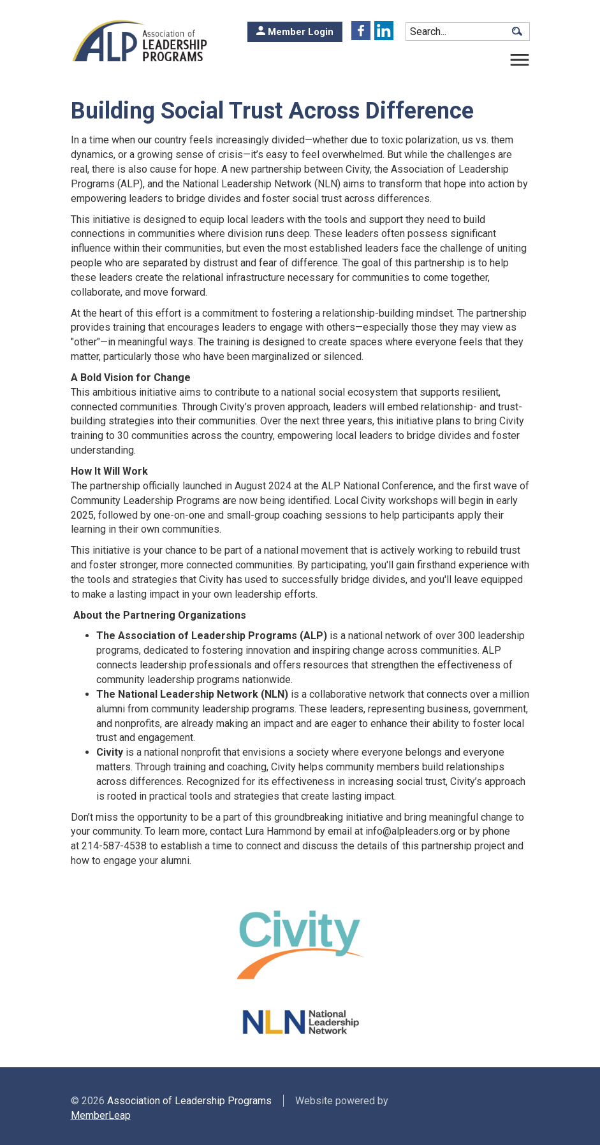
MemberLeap (101, 1115)
